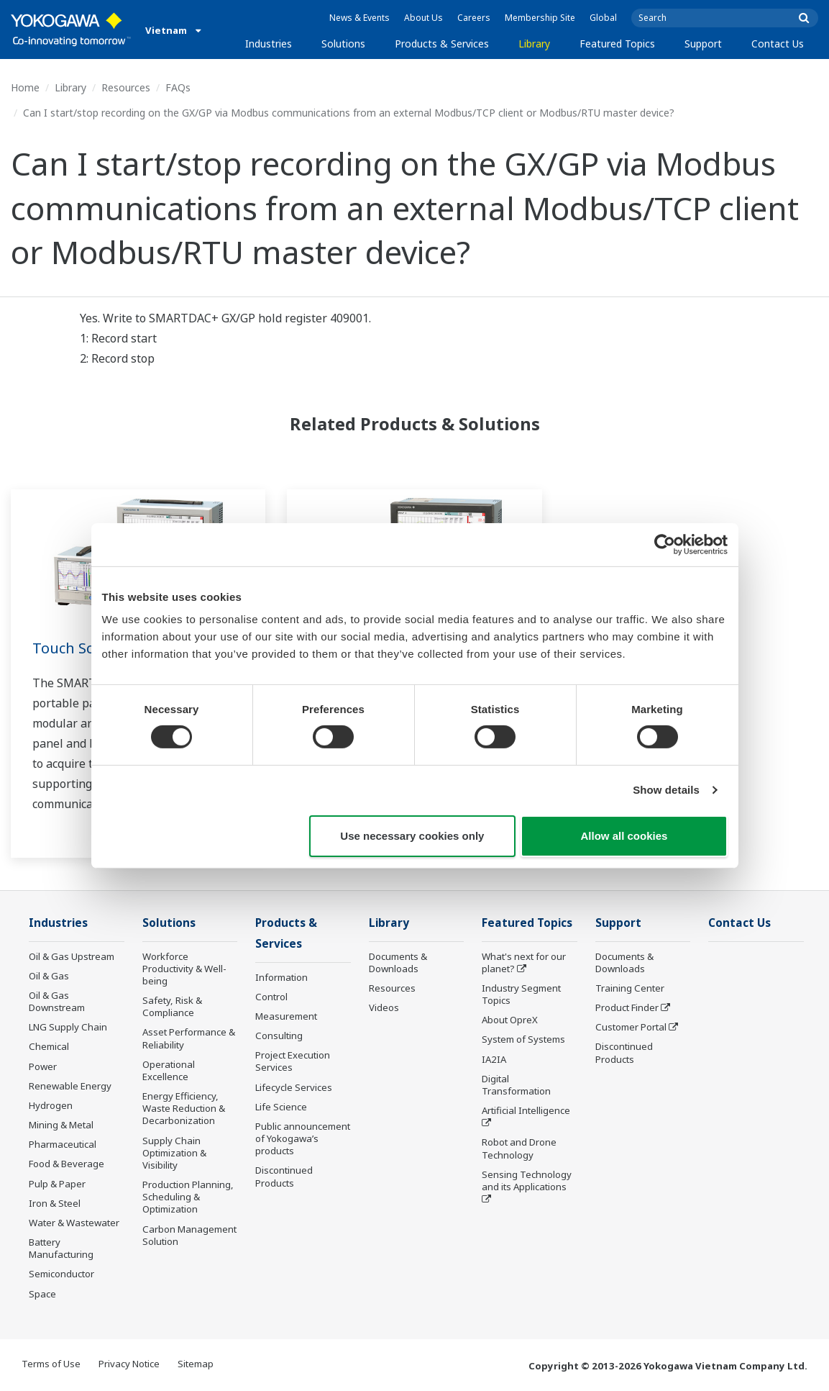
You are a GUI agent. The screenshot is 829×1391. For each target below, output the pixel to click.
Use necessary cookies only (412, 836)
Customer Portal (631, 1026)
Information (281, 977)
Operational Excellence (168, 1070)
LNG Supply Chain (68, 1026)
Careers (473, 18)
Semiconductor (61, 1273)
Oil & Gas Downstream (57, 1001)
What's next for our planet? (524, 962)
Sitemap (196, 1363)
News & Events (359, 18)
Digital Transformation (516, 1084)
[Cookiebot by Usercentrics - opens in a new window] (665, 544)
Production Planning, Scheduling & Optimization (188, 1196)
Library (534, 43)
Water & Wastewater (74, 1222)
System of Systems (523, 1039)
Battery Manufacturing (61, 1248)
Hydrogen (51, 1105)
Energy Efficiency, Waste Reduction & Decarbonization (183, 1108)
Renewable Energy (70, 1085)
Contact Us (777, 43)
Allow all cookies (624, 836)
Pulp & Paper (57, 1183)
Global (603, 18)
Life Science (281, 1106)
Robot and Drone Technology (519, 1148)
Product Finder (627, 1007)
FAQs (178, 87)
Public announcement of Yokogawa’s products (302, 1138)
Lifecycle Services (293, 1087)
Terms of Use (51, 1363)
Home (25, 87)
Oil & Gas (49, 975)
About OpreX (510, 1019)
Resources (125, 87)
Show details (666, 790)
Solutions (343, 43)
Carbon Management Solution (189, 1235)
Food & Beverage (66, 1163)
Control (271, 996)
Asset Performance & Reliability (188, 1038)
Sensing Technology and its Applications (527, 1180)
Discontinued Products (284, 1176)
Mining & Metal (61, 1124)
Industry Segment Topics (521, 994)
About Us (423, 18)
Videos (384, 1007)
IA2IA (494, 1059)
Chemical (49, 1046)
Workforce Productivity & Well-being (184, 968)
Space (42, 1293)
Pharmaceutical (62, 1144)
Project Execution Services (292, 1061)
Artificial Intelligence (526, 1110)
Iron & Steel (55, 1203)
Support (703, 43)
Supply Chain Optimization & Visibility (174, 1153)
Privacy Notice (129, 1363)
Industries (268, 43)
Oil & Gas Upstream (71, 956)
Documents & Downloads (398, 962)
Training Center (629, 988)
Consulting (279, 1035)
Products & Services (442, 43)
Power (43, 1066)
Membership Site (540, 18)
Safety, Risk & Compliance (172, 1006)
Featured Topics (617, 43)
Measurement (286, 1016)
